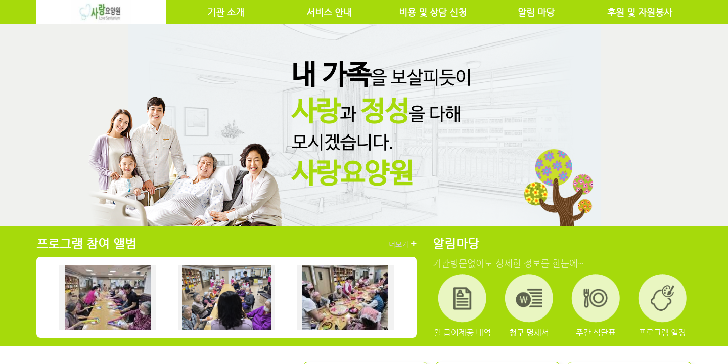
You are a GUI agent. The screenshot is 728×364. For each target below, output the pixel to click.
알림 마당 (536, 12)
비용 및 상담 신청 (433, 12)
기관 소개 (225, 12)
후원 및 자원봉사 (639, 12)
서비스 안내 (329, 12)
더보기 (403, 244)
